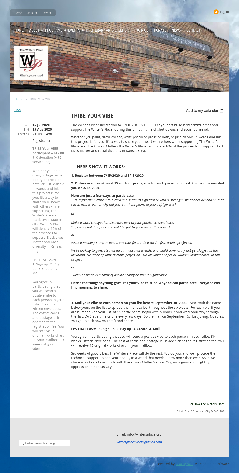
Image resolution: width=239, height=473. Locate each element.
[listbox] (205, 111)
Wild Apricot (184, 464)
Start (26, 125)
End (26, 129)
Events (46, 13)
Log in (224, 11)
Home (18, 13)
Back (17, 110)
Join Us (32, 13)
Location (23, 134)
